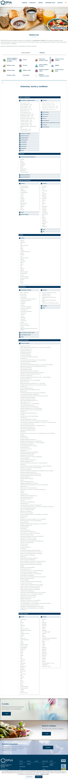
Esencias (44, 616)
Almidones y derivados (25, 133)
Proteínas (45, 124)
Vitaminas (45, 305)
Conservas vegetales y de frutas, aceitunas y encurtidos (12, 60)
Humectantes (46, 114)
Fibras (22, 150)
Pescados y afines (11, 75)
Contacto (60, 2)
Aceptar (38, 776)
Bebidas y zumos (11, 65)
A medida (40, 2)
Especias (23, 183)
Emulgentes (23, 148)
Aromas (25, 59)
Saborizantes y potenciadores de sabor (51, 122)
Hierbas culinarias (24, 214)
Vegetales (45, 183)
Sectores (42, 52)
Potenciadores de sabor (26, 334)
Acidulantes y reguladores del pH (28, 100)
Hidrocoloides (46, 112)
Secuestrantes (46, 126)
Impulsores (45, 116)
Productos (32, 2)
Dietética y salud (27, 70)
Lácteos (44, 118)
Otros (44, 307)
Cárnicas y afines (11, 70)
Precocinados (26, 75)
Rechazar (30, 776)
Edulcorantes (23, 146)
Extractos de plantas (25, 343)
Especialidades (25, 52)
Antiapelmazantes (24, 137)
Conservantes (24, 144)
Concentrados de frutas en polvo (27, 332)
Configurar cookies (44, 774)
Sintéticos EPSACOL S (25, 174)
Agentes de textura (25, 135)
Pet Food (25, 65)
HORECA (57, 65)
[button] (29, 100)
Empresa (24, 2)
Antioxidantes (24, 142)
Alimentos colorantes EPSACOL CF (28, 156)
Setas (44, 229)
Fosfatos (45, 100)
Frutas (22, 212)
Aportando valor (50, 2)
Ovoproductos (46, 120)
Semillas (22, 238)
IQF (43, 231)
